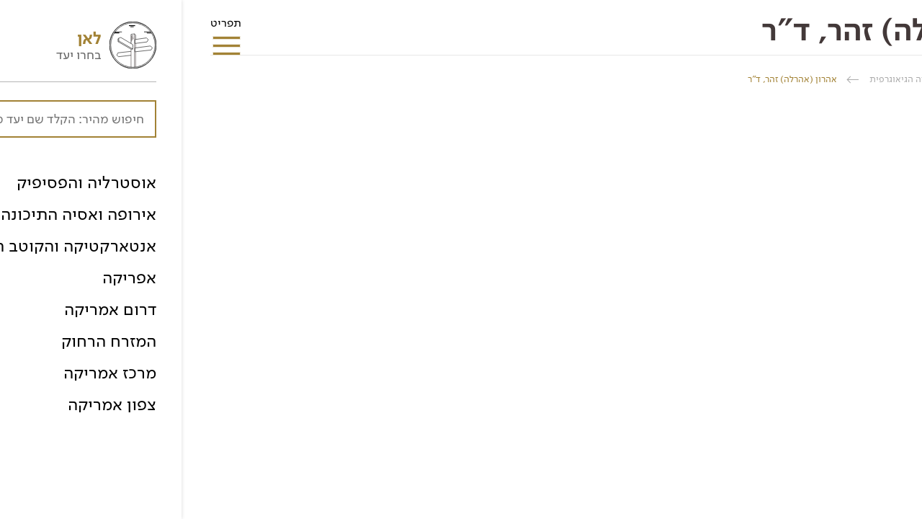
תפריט (44, 27)
